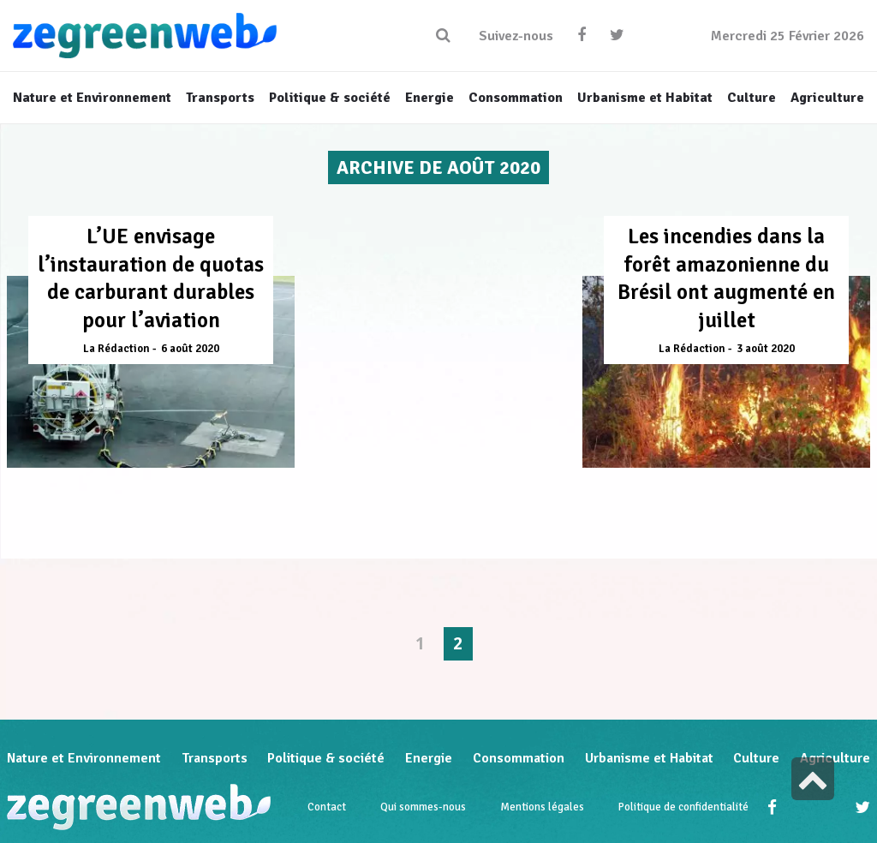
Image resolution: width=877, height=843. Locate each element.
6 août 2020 (190, 349)
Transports (215, 758)
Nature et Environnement (84, 758)
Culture (756, 758)
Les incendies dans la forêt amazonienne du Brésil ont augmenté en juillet (726, 278)
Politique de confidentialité (683, 807)
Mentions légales (542, 807)
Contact (326, 807)
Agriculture (835, 758)
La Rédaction (116, 349)
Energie (428, 758)
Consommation (518, 758)
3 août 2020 (766, 349)
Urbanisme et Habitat (649, 758)
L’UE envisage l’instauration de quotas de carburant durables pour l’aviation (151, 278)
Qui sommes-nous (423, 807)
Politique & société (326, 758)
